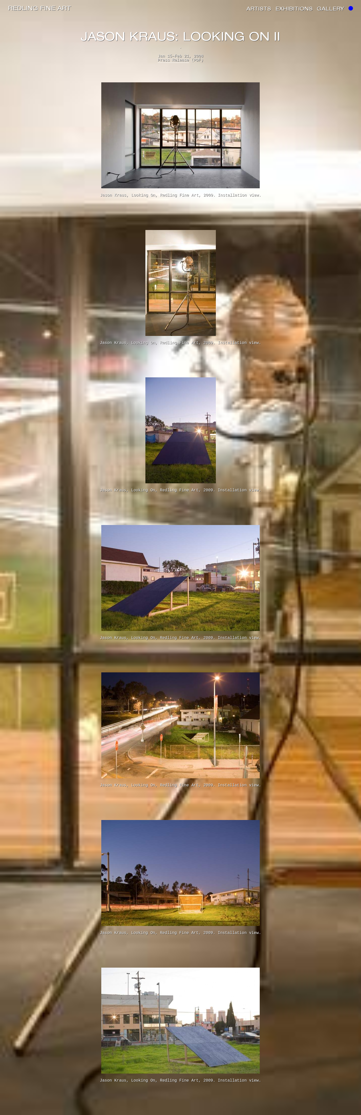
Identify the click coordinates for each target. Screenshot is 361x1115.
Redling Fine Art (39, 9)
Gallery (330, 9)
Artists (258, 9)
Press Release (173, 60)
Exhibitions (294, 9)
